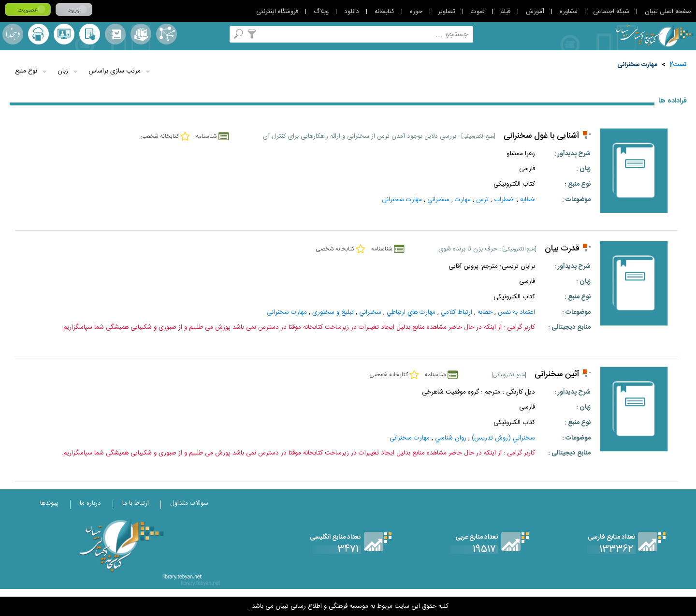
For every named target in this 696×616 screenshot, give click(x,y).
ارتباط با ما (135, 503)
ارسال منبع (38, 34)
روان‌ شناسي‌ (450, 438)
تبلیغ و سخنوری (333, 312)
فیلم (505, 11)
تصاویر (446, 11)
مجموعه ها (140, 34)
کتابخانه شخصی (89, 34)
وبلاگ (321, 11)
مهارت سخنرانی (637, 64)
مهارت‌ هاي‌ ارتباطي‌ (411, 312)
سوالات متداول (189, 503)
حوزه (416, 11)
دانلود (351, 11)
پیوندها (49, 503)
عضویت (27, 9)
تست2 (678, 64)
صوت (478, 11)
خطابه (527, 199)
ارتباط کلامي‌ (456, 312)
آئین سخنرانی (557, 374)
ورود (74, 9)
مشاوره (569, 11)
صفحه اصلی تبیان (668, 11)
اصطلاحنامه (166, 34)
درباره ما (90, 503)
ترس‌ (482, 199)
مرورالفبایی (115, 34)
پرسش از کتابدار (64, 34)
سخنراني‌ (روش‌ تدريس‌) (503, 438)
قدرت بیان (562, 249)
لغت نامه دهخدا (12, 34)
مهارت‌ (463, 199)
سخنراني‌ (438, 199)
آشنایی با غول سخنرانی (542, 136)
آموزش (535, 11)
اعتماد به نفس (516, 312)
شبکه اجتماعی (611, 11)
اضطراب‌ (504, 199)
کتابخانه (384, 11)
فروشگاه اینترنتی (277, 11)
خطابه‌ (485, 312)
